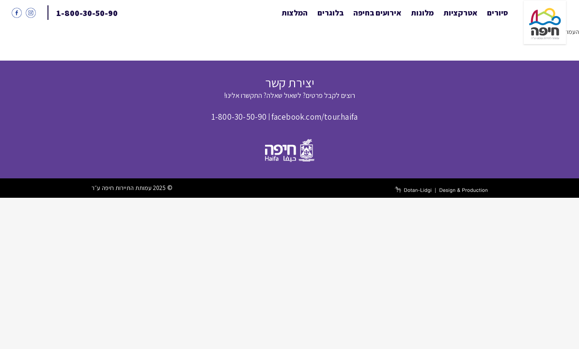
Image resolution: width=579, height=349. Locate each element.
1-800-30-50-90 (87, 12)
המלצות (295, 13)
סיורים (497, 13)
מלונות (422, 13)
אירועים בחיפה (377, 13)
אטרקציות (460, 13)
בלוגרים (330, 13)
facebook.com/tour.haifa (314, 116)
